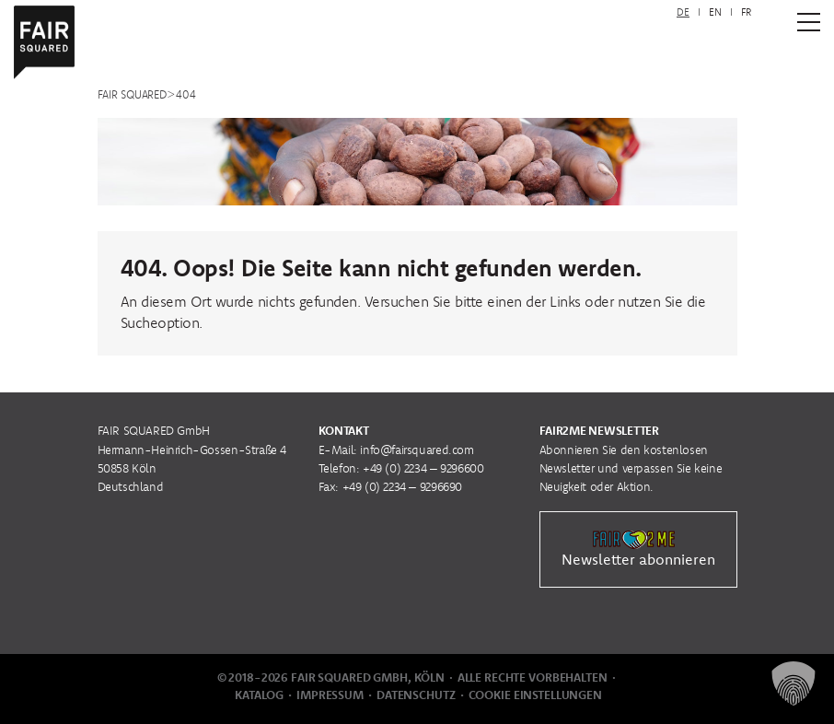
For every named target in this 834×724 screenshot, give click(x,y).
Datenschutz (416, 695)
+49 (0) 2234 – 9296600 (423, 468)
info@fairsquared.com (416, 450)
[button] (793, 683)
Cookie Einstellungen (535, 695)
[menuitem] (683, 12)
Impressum (330, 695)
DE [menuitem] (683, 12)
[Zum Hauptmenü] (808, 22)
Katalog (259, 695)
